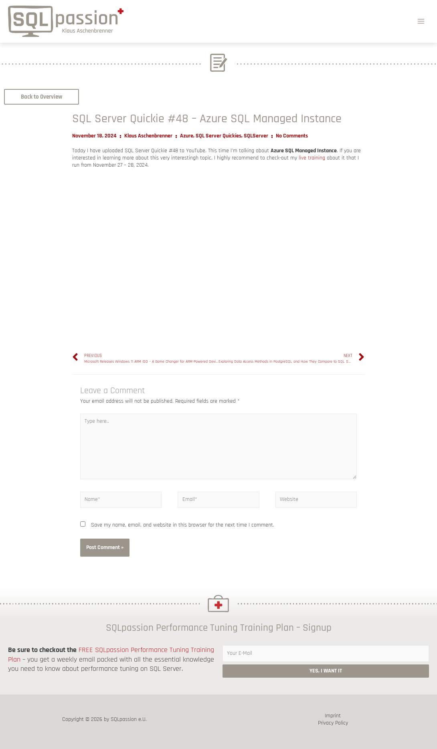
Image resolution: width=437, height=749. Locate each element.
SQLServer (256, 135)
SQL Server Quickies (218, 135)
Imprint (333, 716)
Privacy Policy (333, 723)
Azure (186, 135)
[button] (41, 97)
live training (312, 158)
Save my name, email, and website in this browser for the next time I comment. (182, 525)
